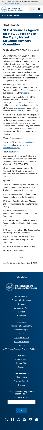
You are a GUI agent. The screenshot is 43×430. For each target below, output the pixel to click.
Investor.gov (20, 359)
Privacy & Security (21, 381)
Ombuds (21, 345)
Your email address (21, 397)
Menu (35, 9)
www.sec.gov (21, 108)
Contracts (21, 316)
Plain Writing (21, 377)
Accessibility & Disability (21, 326)
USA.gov (20, 367)
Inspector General (21, 337)
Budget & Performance (21, 300)
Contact (21, 312)
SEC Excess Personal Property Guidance (20, 349)
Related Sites (21, 363)
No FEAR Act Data (21, 341)
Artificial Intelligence (21, 330)
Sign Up (21, 411)
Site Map (21, 385)
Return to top (21, 277)
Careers (21, 304)
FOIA (21, 334)
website (25, 93)
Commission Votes (21, 308)
